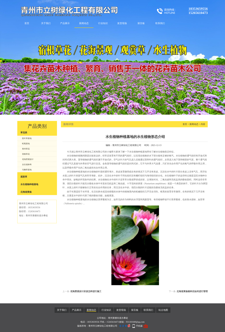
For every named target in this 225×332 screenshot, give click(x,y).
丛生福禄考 (27, 164)
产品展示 (65, 23)
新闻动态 (84, 23)
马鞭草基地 (27, 170)
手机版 (139, 326)
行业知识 (103, 23)
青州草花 (26, 149)
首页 (26, 23)
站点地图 (163, 310)
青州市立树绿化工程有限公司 (126, 145)
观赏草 (23, 177)
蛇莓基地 (26, 143)
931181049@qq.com (135, 322)
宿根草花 (26, 154)
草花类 (23, 132)
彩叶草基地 (27, 138)
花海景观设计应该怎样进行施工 (85, 291)
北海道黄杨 (26, 192)
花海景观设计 (27, 159)
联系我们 (160, 23)
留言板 (141, 23)
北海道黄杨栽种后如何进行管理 (192, 291)
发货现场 (122, 23)
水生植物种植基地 (29, 184)
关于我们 (46, 23)
